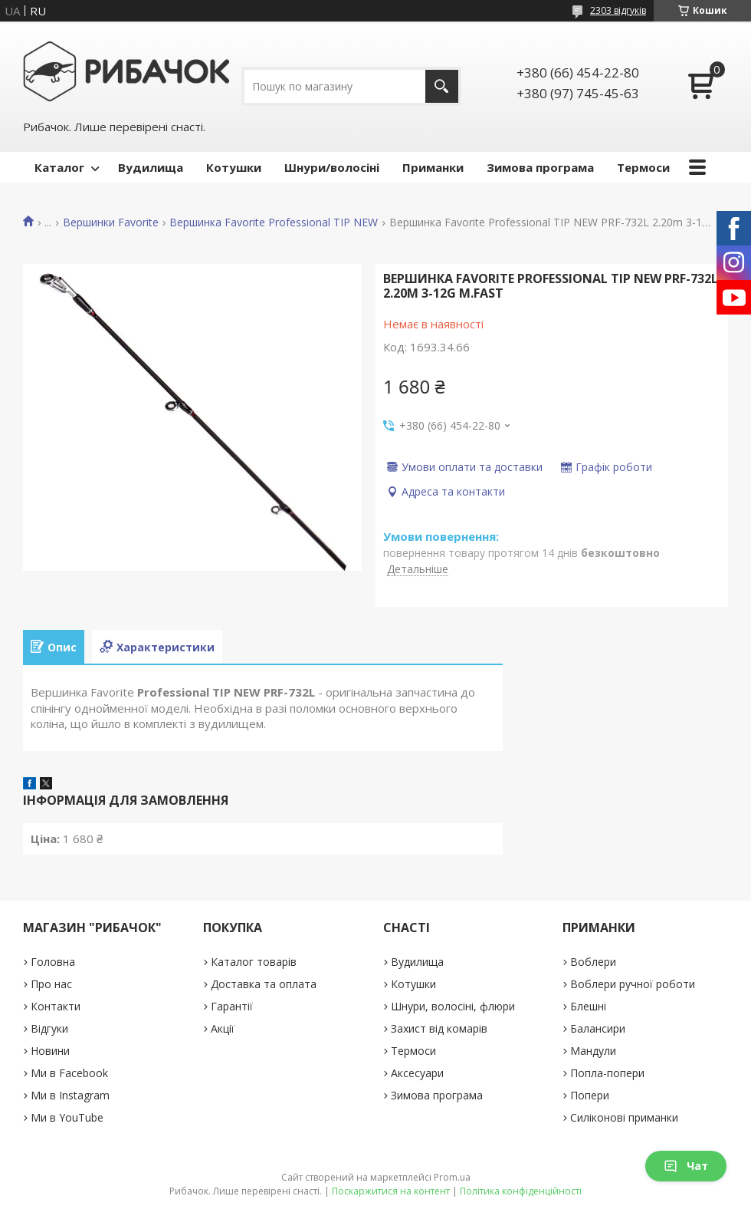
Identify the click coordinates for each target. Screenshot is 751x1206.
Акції (222, 1028)
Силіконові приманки (624, 1117)
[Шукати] (441, 86)
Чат (686, 1165)
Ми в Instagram (70, 1095)
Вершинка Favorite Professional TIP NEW (273, 222)
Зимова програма (540, 167)
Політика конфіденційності (521, 1191)
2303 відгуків (618, 10)
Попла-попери (607, 1073)
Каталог (59, 167)
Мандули (593, 1050)
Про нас (51, 984)
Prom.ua (452, 1177)
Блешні (588, 1006)
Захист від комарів (439, 1028)
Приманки (433, 167)
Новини (50, 1050)
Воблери (593, 961)
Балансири (597, 1028)
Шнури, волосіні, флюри (453, 1006)
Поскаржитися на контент (391, 1191)
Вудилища (150, 167)
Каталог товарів (254, 961)
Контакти (55, 1006)
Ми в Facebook (69, 1073)
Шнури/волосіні (331, 167)
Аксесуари (417, 1073)
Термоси (643, 167)
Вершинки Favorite (111, 222)
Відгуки (49, 1028)
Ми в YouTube (67, 1117)
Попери (589, 1095)
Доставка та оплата (263, 984)
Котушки (233, 167)
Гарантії (232, 1006)
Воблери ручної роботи (632, 984)
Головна (53, 961)
